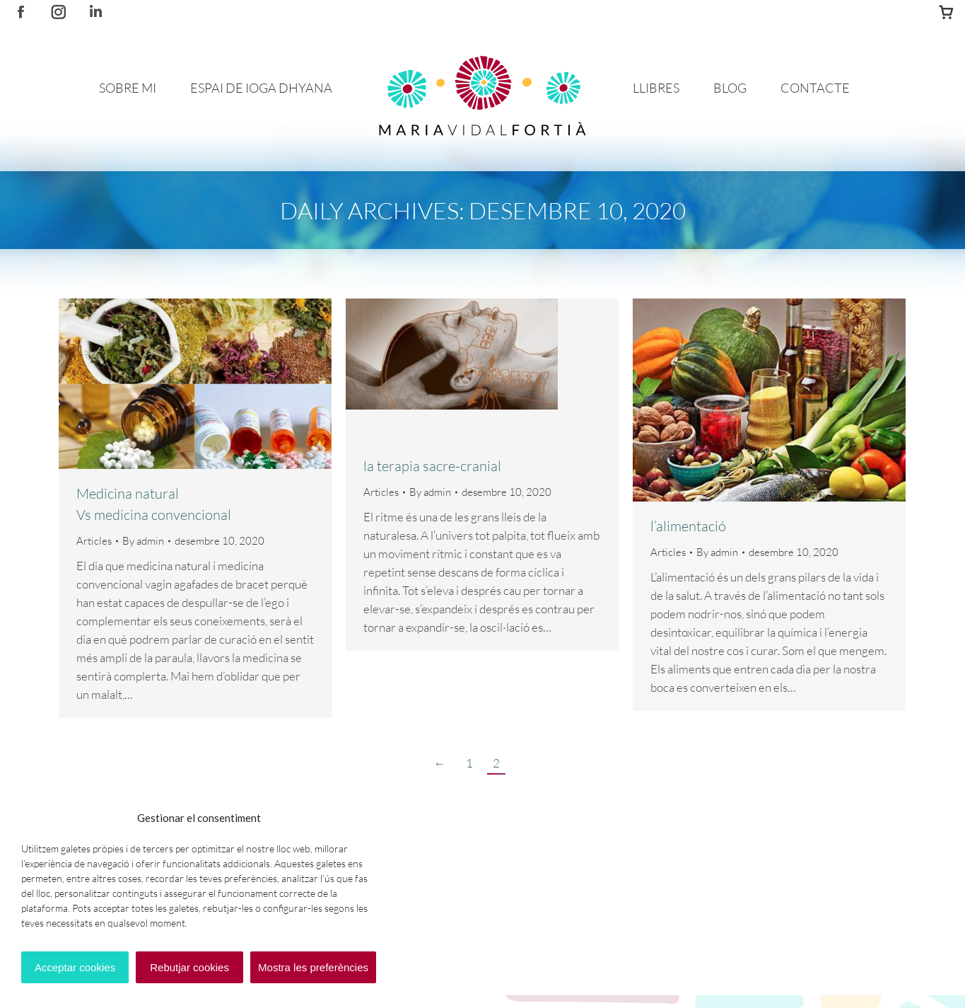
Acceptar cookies (75, 967)
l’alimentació (688, 526)
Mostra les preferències (313, 967)
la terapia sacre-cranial (432, 466)
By (143, 541)
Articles (94, 541)
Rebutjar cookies (189, 967)
